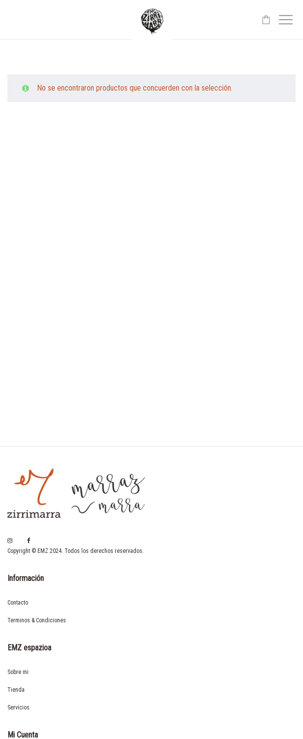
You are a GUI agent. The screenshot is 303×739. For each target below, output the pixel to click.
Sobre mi (18, 672)
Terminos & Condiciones (36, 620)
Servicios (18, 707)
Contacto (17, 602)
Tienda (16, 689)
